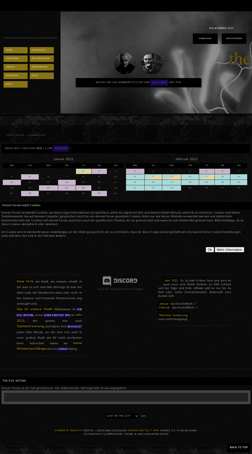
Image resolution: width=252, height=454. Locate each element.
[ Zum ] (57, 149)
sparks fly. (168, 430)
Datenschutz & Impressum (103, 434)
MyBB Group (160, 434)
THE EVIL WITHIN (15, 135)
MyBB (129, 434)
